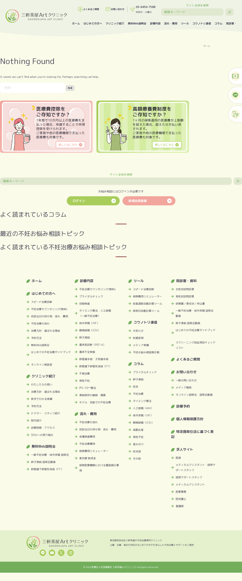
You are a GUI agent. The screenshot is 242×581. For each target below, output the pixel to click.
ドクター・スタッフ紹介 (45, 413)
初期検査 (84, 303)
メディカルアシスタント (190, 484)
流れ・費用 (170, 23)
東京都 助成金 (87, 458)
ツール (185, 23)
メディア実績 (141, 345)
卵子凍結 (84, 337)
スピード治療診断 (41, 302)
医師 (178, 458)
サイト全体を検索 (197, 5)
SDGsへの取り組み (42, 435)
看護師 (180, 506)
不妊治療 (138, 394)
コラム (219, 23)
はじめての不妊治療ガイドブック (51, 352)
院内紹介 (36, 420)
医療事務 (181, 491)
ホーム (76, 23)
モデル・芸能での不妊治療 (95, 402)
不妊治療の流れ (40, 323)
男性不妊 (84, 380)
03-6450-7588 (145, 7)
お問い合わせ (114, 9)
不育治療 (84, 373)
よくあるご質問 (88, 9)
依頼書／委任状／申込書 (190, 303)
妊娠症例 (138, 338)
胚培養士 (181, 499)
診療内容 (155, 23)
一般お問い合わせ (186, 380)
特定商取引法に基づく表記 (192, 434)
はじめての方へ (93, 23)
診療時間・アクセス (43, 427)
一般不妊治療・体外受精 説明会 (50, 455)
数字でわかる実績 (41, 399)
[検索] (229, 12)
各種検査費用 (87, 436)
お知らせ (138, 330)
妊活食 (137, 451)
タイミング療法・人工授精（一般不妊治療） (95, 313)
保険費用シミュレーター (93, 451)
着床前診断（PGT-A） (92, 344)
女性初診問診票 (185, 289)
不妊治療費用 (87, 444)
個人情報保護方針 (189, 419)
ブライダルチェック (91, 296)
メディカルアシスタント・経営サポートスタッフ (195, 467)
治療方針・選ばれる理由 (45, 330)
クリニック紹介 (115, 23)
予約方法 (36, 338)
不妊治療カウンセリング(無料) (49, 309)
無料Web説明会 (137, 23)
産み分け (138, 444)
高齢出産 (138, 430)
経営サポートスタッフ (189, 477)
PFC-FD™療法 (87, 388)
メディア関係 (184, 387)
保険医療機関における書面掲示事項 (99, 467)
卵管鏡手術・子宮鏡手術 (93, 359)
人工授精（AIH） (143, 408)
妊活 (135, 386)
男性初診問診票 (185, 296)
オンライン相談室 (41, 364)
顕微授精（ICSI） (89, 330)
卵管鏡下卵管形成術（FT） (47, 469)
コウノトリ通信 (201, 23)
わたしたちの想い (41, 384)
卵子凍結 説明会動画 (43, 462)
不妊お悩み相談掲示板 (146, 352)
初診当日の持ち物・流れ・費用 (49, 316)
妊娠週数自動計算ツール (147, 303)
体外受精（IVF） (89, 323)
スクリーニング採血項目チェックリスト (195, 345)
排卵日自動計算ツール (146, 311)
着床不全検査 (87, 352)
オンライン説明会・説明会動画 (194, 394)
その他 (137, 458)
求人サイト (184, 449)
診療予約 (183, 406)
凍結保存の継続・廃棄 (92, 395)
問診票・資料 (186, 280)
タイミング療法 (142, 401)
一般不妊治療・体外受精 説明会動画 (194, 313)
